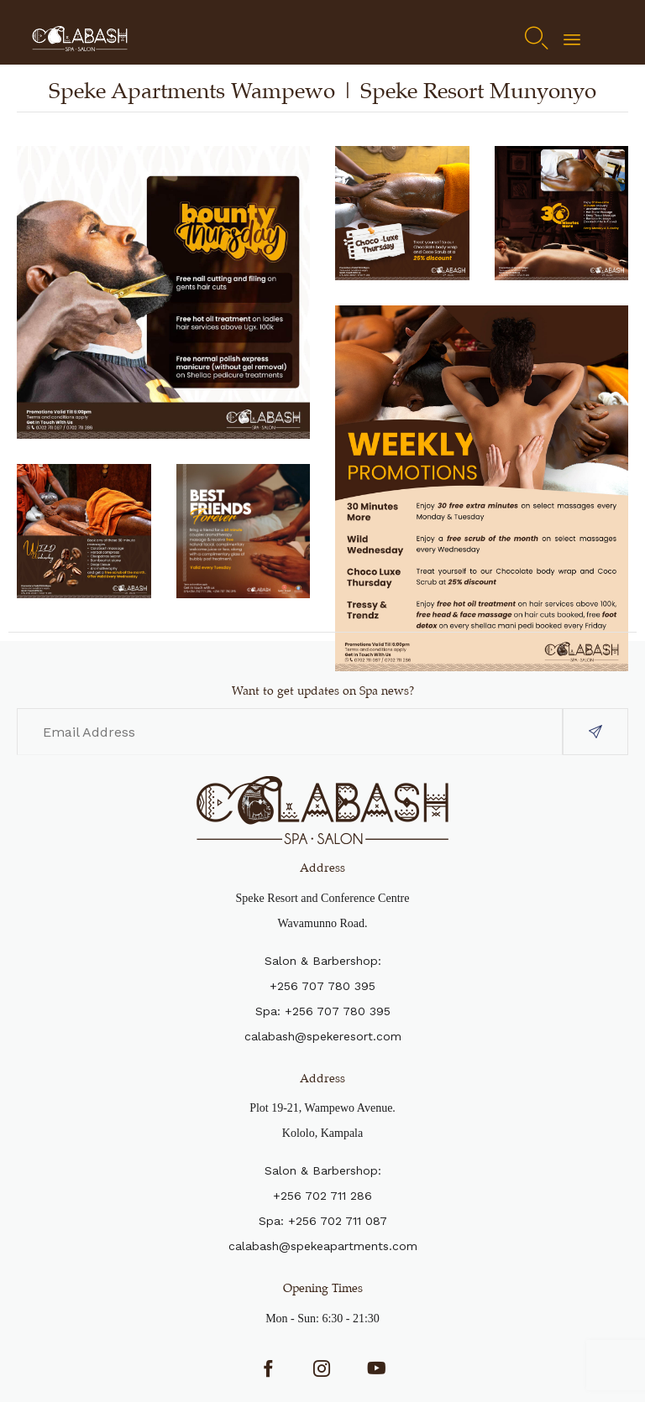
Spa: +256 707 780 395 (323, 1011)
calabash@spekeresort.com (322, 1036)
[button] (595, 731)
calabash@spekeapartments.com (322, 1246)
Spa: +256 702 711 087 (323, 1220)
